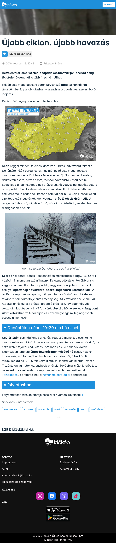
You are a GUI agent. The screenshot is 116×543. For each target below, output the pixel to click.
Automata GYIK (69, 468)
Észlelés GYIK (68, 462)
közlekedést (10, 374)
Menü (108, 4)
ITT (84, 395)
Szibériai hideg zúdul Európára (63, 384)
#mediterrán (11, 409)
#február (70, 409)
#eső (57, 409)
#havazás (43, 409)
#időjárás (97, 409)
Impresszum (9, 462)
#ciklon (28, 409)
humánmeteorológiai (56, 374)
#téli (83, 409)
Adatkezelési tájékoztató (17, 475)
